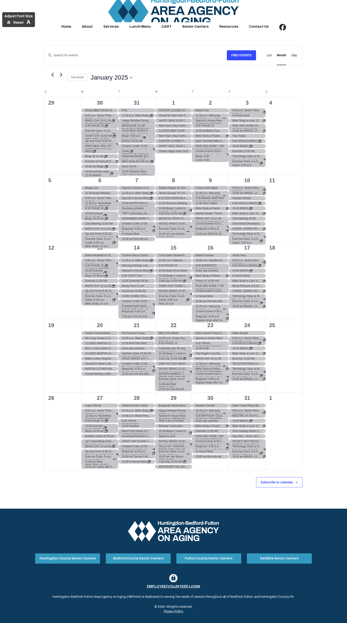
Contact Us (259, 26)
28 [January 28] (137, 398)
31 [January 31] (247, 398)
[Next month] (61, 75)
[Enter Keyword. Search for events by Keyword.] (136, 55)
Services (111, 26)
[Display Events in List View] (269, 55)
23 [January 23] (210, 325)
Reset (18, 22)
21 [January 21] (137, 325)
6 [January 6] (99, 180)
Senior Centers (195, 26)
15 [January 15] (174, 248)
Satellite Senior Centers (279, 557)
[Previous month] (52, 75)
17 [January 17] (247, 248)
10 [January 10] (247, 180)
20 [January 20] (100, 325)
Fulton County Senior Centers (209, 557)
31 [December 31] (137, 103)
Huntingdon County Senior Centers (68, 557)
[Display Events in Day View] (294, 55)
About (87, 26)
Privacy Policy (173, 608)
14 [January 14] (137, 248)
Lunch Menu (140, 26)
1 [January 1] (173, 103)
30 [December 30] (100, 103)
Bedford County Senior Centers (138, 557)
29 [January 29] (174, 398)
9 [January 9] (210, 180)
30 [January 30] (210, 398)
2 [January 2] (210, 103)
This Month (77, 77)
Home (66, 26)
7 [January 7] (136, 180)
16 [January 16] (210, 248)
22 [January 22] (174, 325)
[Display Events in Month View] (281, 55)
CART (166, 26)
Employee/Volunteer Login (173, 583)
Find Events (241, 55)
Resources (228, 26)
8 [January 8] (173, 180)
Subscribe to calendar (277, 482)
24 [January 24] (247, 325)
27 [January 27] (100, 398)
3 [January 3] (247, 103)
